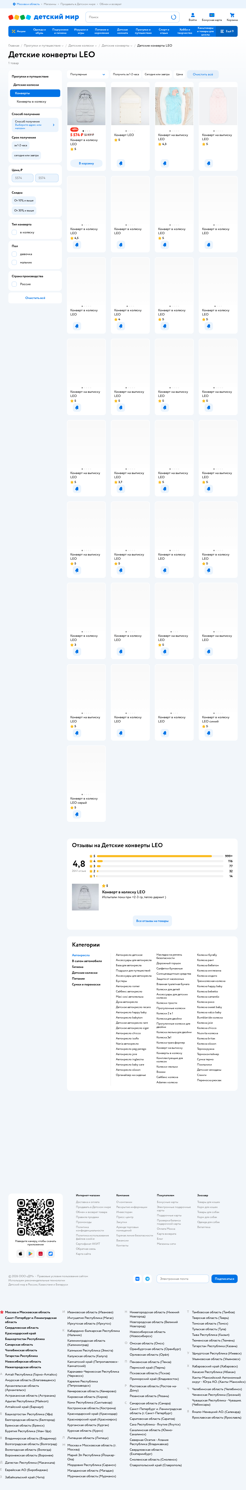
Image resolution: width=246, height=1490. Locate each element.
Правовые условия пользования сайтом (62, 1276)
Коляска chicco (207, 1028)
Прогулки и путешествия (42, 45)
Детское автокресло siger (132, 1028)
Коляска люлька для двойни (174, 1032)
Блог (160, 1239)
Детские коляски (81, 45)
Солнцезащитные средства (173, 973)
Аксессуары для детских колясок (172, 996)
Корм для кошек (207, 1207)
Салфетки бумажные (169, 968)
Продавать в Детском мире (93, 1207)
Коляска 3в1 (163, 1037)
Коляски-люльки (167, 1066)
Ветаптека (203, 1227)
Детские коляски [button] (84, 973)
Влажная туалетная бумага (172, 984)
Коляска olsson (206, 1043)
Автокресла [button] (81, 955)
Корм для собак (207, 1217)
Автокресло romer (128, 986)
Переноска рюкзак (209, 1080)
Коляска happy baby (209, 986)
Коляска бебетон (208, 965)
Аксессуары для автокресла (133, 960)
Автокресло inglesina (130, 1059)
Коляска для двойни (169, 1018)
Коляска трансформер (170, 1042)
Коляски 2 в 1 (164, 1013)
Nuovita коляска (207, 1033)
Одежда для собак (208, 1222)
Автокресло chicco (128, 1033)
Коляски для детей (168, 989)
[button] (227, 31)
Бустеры (121, 981)
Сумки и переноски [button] (86, 984)
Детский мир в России (22, 1284)
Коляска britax (206, 1038)
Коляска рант (205, 960)
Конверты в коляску (169, 1053)
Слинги (201, 1075)
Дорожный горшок (168, 963)
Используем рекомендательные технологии (36, 1280)
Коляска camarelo (208, 996)
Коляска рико (205, 1002)
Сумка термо (205, 1059)
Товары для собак (208, 1212)
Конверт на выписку (169, 1048)
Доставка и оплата (87, 1202)
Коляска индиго (207, 976)
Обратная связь (86, 1249)
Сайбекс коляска (167, 1077)
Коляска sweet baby (209, 1007)
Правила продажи (87, 1217)
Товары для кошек (208, 1202)
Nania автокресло (127, 1043)
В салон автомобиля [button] (87, 961)
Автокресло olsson (128, 1070)
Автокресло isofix (127, 1038)
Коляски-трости (166, 1003)
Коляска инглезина (209, 970)
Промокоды (84, 1222)
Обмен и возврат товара (91, 1212)
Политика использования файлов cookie (92, 1237)
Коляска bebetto (207, 991)
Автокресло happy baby (131, 1012)
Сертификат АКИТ (88, 1244)
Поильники (204, 1064)
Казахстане (45, 1284)
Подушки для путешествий (133, 970)
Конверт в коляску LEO (123, 892)
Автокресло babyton (129, 1017)
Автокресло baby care (130, 1064)
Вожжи (160, 1072)
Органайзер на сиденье (131, 1075)
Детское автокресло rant (132, 1023)
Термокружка (205, 1049)
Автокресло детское (129, 955)
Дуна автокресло (127, 1002)
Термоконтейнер (208, 1054)
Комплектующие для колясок (169, 1059)
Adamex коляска (166, 1082)
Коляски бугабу (207, 955)
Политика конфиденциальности (90, 1228)
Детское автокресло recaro (133, 1007)
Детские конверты (115, 45)
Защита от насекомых (170, 979)
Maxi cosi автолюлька (129, 996)
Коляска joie (205, 1023)
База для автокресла (128, 965)
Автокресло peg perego (131, 1049)
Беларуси (62, 1284)
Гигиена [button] (77, 967)
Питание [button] (78, 978)
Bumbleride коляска (210, 1017)
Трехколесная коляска (211, 981)
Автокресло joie (126, 1054)
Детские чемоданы (209, 1070)
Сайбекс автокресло (129, 991)
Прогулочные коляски (170, 1008)
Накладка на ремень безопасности (169, 956)
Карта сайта (83, 1254)
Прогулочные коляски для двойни (173, 1025)
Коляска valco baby (209, 1012)
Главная (13, 45)
